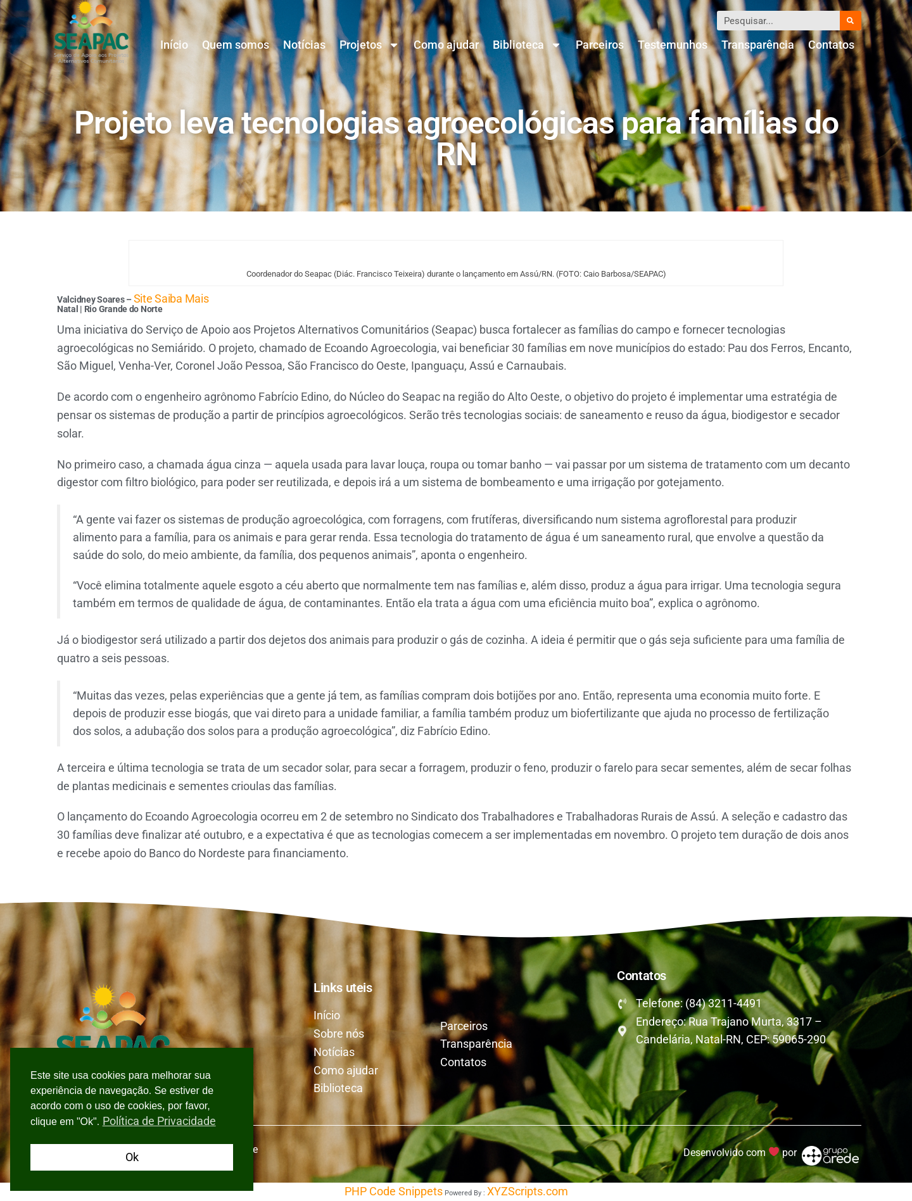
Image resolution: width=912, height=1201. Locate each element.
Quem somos (235, 44)
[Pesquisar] (850, 20)
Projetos (369, 45)
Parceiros (600, 44)
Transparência (757, 44)
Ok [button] (132, 1157)
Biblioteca (527, 45)
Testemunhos (672, 44)
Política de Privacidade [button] (159, 1121)
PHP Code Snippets (394, 1191)
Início (174, 44)
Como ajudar (446, 44)
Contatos (831, 44)
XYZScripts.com (527, 1191)
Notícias (304, 44)
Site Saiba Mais (171, 298)
